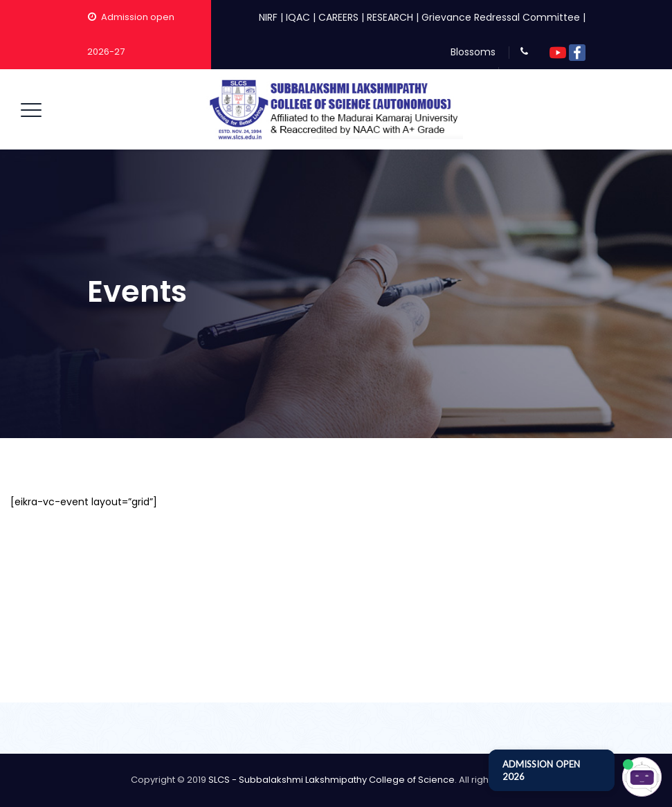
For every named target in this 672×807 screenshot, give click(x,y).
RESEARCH (390, 17)
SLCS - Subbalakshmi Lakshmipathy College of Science (331, 779)
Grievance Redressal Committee (500, 17)
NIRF (268, 17)
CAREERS (338, 17)
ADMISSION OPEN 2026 (541, 770)
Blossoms (473, 52)
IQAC (298, 17)
